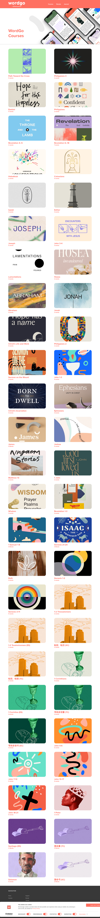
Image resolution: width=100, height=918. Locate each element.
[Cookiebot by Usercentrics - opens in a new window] (9, 915)
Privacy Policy (36, 909)
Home (9, 896)
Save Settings (88, 906)
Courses (50, 4)
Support (27, 896)
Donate (58, 4)
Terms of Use (29, 903)
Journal (66, 4)
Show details (82, 915)
